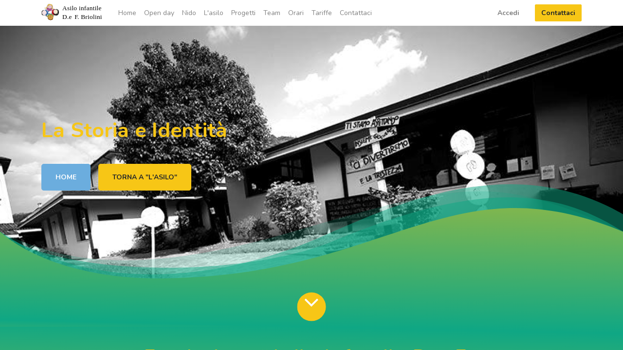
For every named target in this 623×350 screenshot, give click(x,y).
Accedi (508, 13)
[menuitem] (127, 13)
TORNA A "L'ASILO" (144, 177)
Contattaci (558, 13)
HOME (65, 177)
